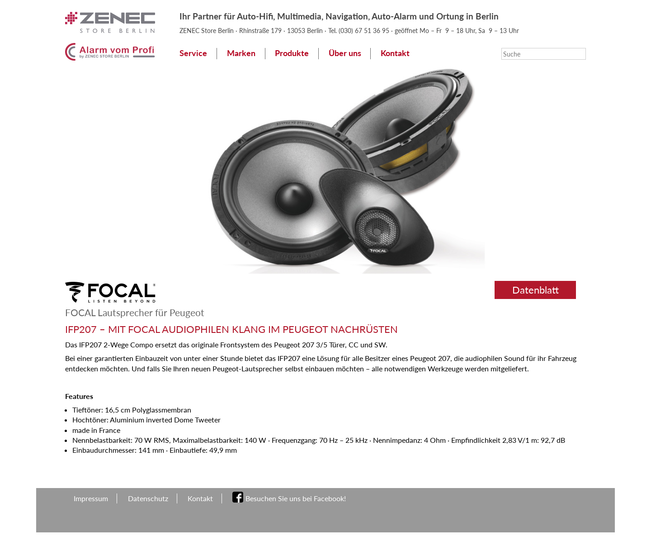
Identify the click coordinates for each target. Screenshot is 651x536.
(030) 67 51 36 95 (365, 30)
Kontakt (395, 53)
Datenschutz (148, 498)
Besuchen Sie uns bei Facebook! (295, 498)
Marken (241, 53)
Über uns (345, 53)
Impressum (91, 498)
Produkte (292, 53)
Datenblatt (535, 290)
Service (193, 53)
